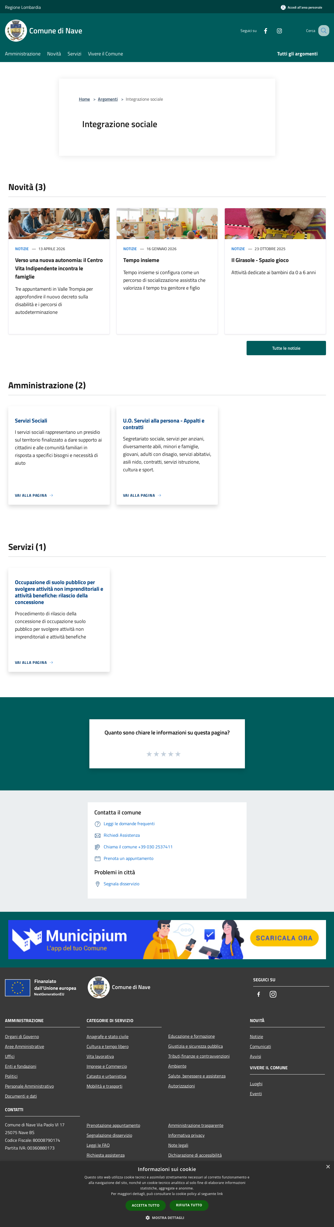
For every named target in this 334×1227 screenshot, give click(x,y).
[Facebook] (259, 30)
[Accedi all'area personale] (301, 7)
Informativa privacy (186, 1135)
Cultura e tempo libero (108, 1046)
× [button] (328, 1167)
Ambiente (177, 1066)
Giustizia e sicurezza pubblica (195, 1046)
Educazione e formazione (191, 1036)
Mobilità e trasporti (104, 1086)
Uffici (10, 1056)
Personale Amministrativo (29, 1086)
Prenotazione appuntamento (113, 1125)
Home (84, 99)
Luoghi (256, 1083)
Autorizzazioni (181, 1085)
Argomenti (108, 99)
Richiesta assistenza (106, 1155)
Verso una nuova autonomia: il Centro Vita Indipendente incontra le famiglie (59, 268)
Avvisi (255, 1056)
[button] (167, 1217)
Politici (11, 1076)
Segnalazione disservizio (109, 1135)
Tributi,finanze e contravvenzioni (199, 1056)
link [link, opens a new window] (220, 1193)
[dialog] (167, 1194)
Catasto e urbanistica (106, 1076)
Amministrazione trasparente (195, 1125)
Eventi (256, 1093)
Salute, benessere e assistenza (197, 1076)
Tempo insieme (141, 260)
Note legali (178, 1145)
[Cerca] (322, 30)
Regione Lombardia (23, 7)
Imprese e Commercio (107, 1066)
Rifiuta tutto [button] (189, 1205)
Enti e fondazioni (20, 1066)
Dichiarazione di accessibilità (195, 1155)
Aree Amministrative (24, 1046)
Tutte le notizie (286, 348)
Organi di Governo (22, 1036)
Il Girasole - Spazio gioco (260, 260)
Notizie (22, 249)
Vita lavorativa (100, 1056)
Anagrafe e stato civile (108, 1036)
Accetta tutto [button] (145, 1205)
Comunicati (260, 1046)
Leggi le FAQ (98, 1145)
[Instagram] (273, 30)
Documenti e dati (21, 1096)
